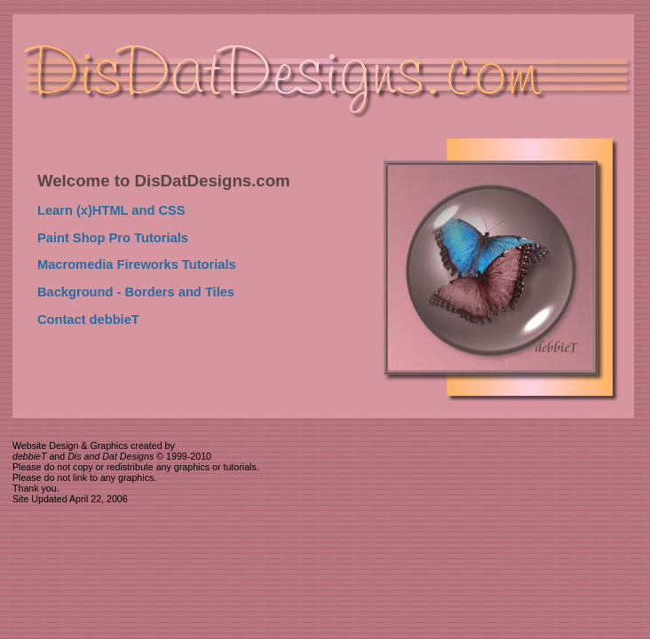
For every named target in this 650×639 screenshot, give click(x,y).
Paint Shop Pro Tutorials (112, 238)
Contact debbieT (88, 319)
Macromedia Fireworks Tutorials (136, 264)
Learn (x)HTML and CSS (111, 210)
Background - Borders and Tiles (135, 292)
